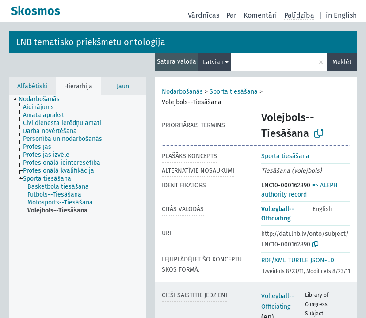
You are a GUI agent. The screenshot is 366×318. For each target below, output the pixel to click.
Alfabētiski (32, 86)
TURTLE (298, 260)
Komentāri (260, 15)
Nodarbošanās (182, 91)
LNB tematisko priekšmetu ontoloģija (90, 42)
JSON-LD (322, 260)
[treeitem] (43, 99)
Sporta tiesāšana (234, 91)
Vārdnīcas (203, 15)
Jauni (124, 86)
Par (231, 15)
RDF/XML (273, 260)
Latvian (213, 62)
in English (341, 15)
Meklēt (341, 62)
